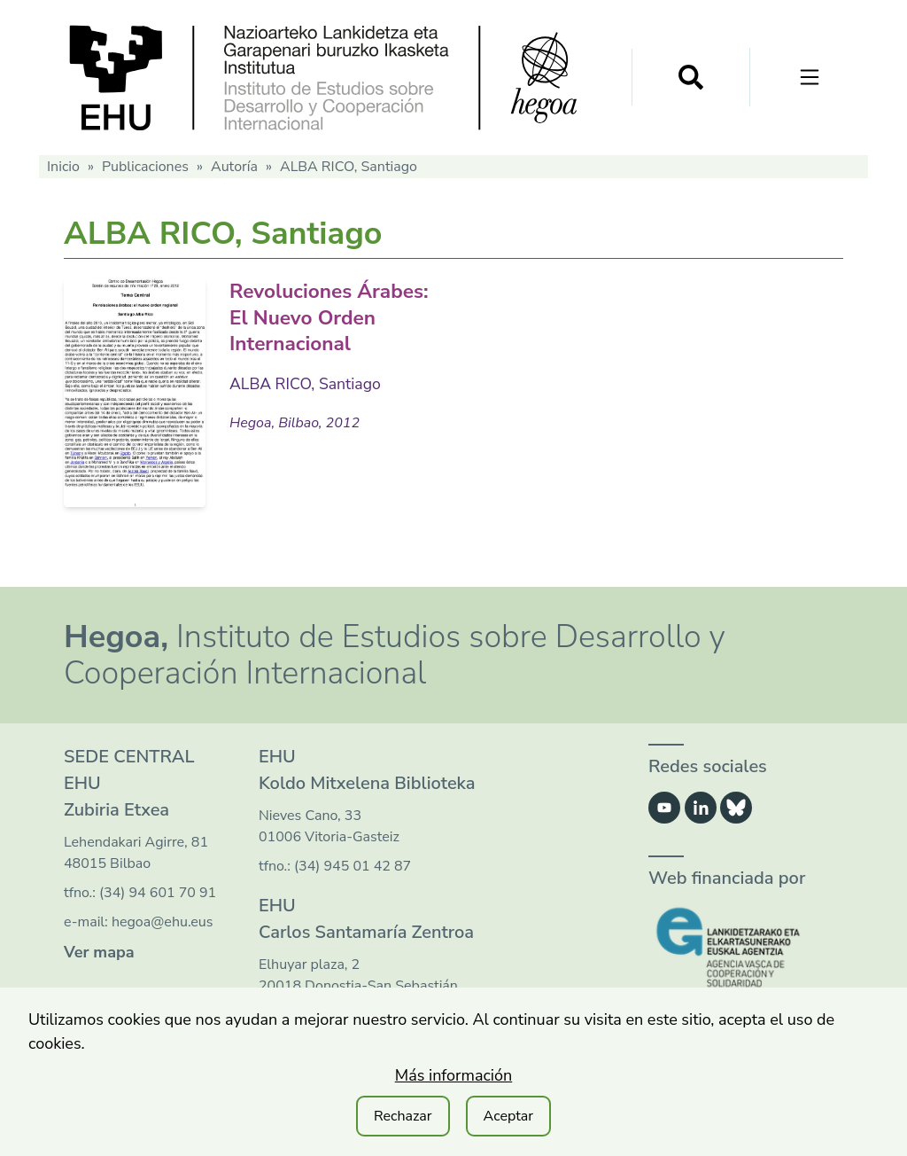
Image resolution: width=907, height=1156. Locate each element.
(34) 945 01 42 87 (352, 866)
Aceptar (508, 1116)
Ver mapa (99, 952)
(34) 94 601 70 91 (157, 892)
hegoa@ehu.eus (162, 922)
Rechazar (403, 1116)
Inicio (63, 166)
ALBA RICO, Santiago (306, 383)
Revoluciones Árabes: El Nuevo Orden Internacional (327, 316)
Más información (454, 1075)
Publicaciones (145, 166)
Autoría (234, 166)
